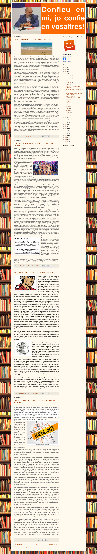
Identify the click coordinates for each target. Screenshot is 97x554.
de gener (68, 115)
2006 (66, 141)
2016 (66, 120)
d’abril (67, 108)
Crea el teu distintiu (67, 61)
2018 (66, 73)
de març (68, 110)
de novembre (69, 78)
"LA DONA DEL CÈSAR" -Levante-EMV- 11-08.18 (34, 273)
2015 (66, 122)
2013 (66, 126)
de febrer (68, 112)
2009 (66, 135)
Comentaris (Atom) (25, 547)
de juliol (68, 101)
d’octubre (68, 80)
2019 (66, 71)
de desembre (69, 75)
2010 (66, 133)
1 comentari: (34, 539)
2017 (66, 117)
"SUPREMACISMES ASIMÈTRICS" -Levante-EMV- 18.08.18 (74, 90)
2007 (66, 139)
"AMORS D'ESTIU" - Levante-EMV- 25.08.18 (32, 39)
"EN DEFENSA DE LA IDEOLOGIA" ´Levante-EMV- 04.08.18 (73, 98)
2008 (66, 137)
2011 (66, 130)
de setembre (69, 82)
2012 (66, 128)
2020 (66, 69)
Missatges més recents (20, 544)
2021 (66, 67)
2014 (66, 124)
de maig (68, 106)
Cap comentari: (35, 136)
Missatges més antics (53, 544)
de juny (68, 104)
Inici (37, 544)
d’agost (68, 84)
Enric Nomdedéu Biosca (67, 56)
